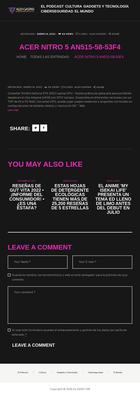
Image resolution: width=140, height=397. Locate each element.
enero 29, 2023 (70, 181)
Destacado (27, 34)
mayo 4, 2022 (113, 181)
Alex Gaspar (97, 34)
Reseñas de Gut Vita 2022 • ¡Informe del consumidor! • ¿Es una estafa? (26, 197)
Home (22, 57)
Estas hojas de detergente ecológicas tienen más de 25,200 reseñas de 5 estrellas (70, 197)
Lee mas (13, 110)
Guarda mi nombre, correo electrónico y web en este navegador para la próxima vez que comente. (70, 277)
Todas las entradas (49, 57)
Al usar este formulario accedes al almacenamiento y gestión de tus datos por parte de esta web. (69, 332)
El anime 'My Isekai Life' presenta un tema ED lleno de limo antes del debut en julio (113, 199)
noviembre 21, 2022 (27, 181)
